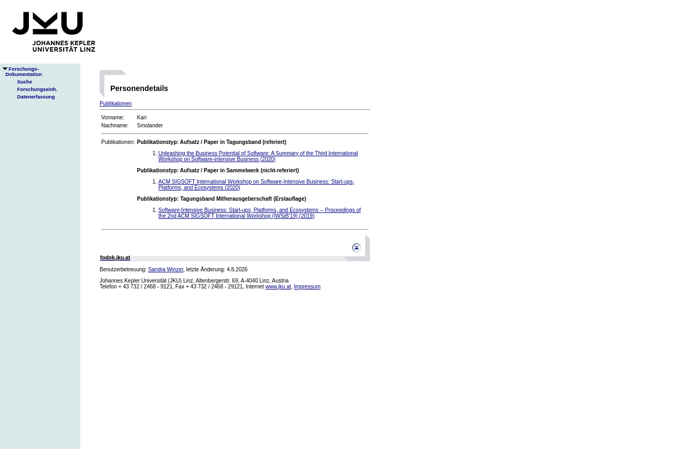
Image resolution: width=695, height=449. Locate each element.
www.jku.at (278, 287)
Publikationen (116, 103)
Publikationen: (118, 142)
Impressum (307, 287)
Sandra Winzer (166, 269)
